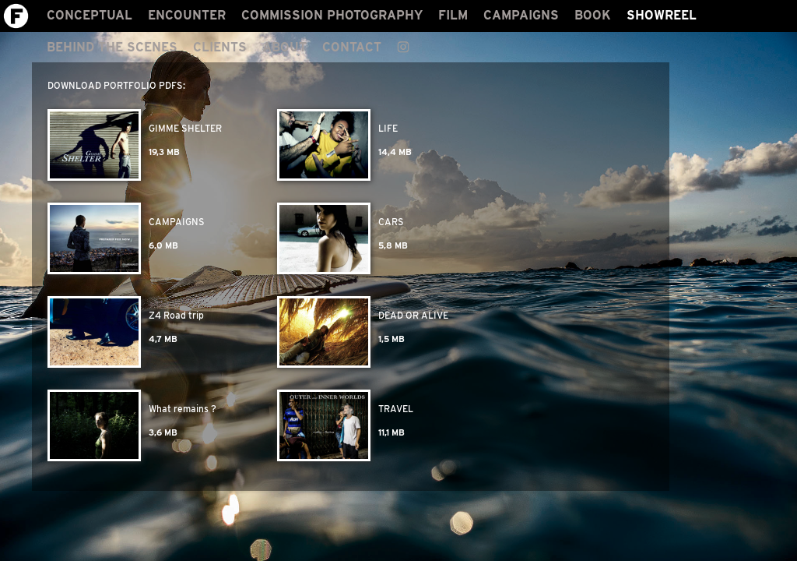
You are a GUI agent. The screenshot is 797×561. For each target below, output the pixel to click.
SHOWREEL (662, 15)
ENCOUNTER (187, 15)
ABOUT (284, 47)
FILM (453, 15)
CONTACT (351, 47)
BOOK (592, 15)
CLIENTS (220, 47)
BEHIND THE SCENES (112, 47)
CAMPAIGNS (521, 15)
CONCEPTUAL (89, 15)
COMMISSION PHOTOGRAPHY (332, 15)
